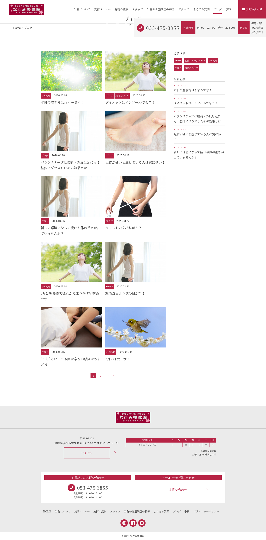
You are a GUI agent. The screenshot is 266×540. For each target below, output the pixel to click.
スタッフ (137, 9)
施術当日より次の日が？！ (125, 293)
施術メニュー (102, 9)
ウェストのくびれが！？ (123, 227)
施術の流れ (121, 9)
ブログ (217, 9)
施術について (122, 95)
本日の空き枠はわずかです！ (62, 102)
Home (17, 27)
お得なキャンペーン (195, 60)
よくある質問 (201, 9)
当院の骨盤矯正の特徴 (161, 9)
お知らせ (46, 95)
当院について (82, 9)
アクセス (183, 9)
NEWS (109, 286)
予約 (228, 9)
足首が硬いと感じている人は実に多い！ (135, 162)
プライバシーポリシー (206, 511)
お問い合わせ (252, 9)
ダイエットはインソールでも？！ (130, 102)
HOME (47, 511)
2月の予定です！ (117, 358)
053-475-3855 (163, 28)
